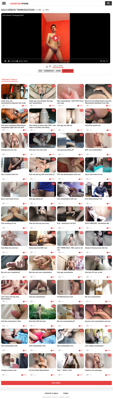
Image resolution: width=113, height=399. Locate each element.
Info (40, 71)
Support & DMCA (51, 393)
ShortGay (19, 3)
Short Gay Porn (54, 397)
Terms (65, 393)
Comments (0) (68, 71)
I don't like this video (50, 66)
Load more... (56, 383)
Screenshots (49, 71)
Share (58, 71)
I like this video (47, 66)
